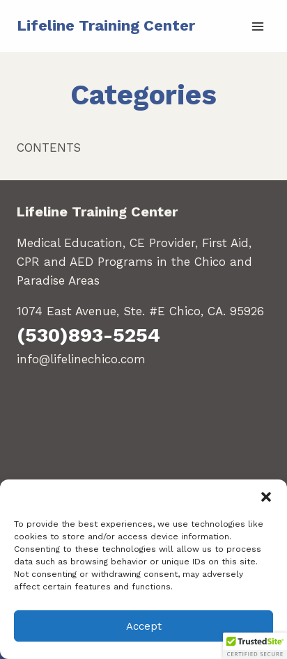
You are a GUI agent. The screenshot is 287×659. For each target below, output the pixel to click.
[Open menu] (257, 26)
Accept (144, 626)
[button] (266, 497)
